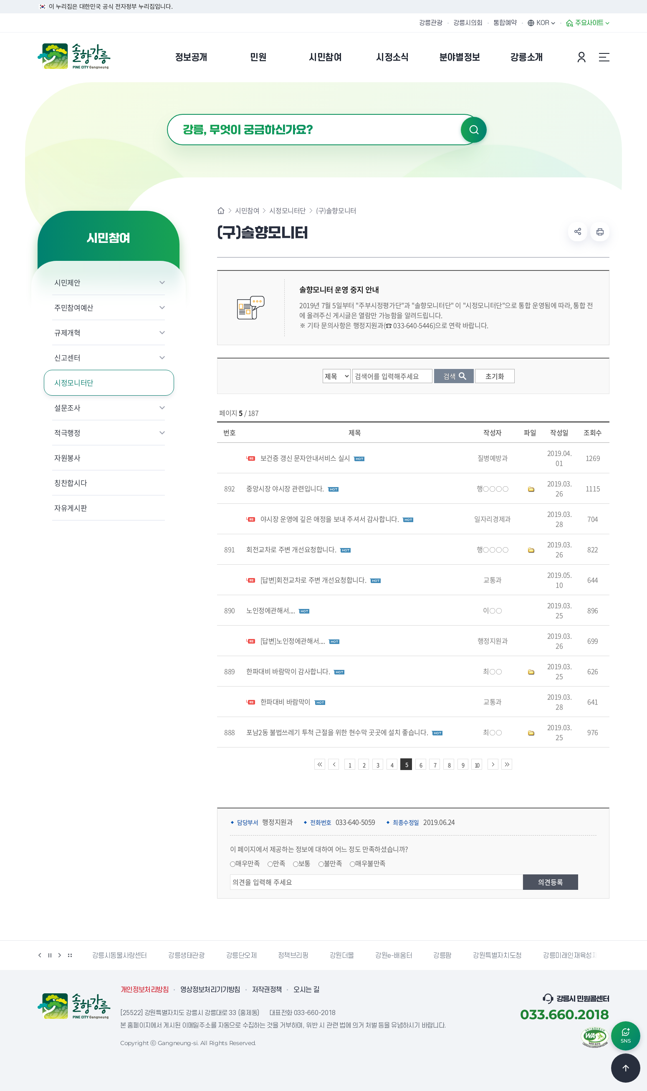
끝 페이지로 (506, 764)
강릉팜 (442, 956)
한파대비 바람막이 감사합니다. (288, 671)
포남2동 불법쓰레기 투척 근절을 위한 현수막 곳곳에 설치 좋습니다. (337, 732)
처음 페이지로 (319, 764)
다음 (59, 955)
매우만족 (247, 863)
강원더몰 (342, 956)
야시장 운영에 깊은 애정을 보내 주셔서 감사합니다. (329, 519)
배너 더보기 (69, 955)
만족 (279, 863)
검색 (474, 130)
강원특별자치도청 (497, 956)
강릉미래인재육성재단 (573, 956)
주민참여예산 (74, 307)
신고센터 (67, 357)
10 (477, 765)
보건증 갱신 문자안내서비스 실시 (305, 458)
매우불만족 (370, 863)
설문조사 (67, 407)
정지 (49, 955)
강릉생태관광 (186, 956)
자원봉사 (67, 457)
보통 (304, 863)
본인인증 (582, 57)
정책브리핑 (293, 956)
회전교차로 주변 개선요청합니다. (291, 549)
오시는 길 (306, 990)
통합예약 (505, 23)
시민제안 (67, 282)
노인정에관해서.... (270, 610)
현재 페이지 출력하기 (599, 231)
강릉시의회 (468, 23)
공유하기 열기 (577, 231)
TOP (625, 1068)
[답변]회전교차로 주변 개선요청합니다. (313, 580)
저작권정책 (267, 990)
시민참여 (247, 210)
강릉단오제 (241, 956)
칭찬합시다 (70, 482)
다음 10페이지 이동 (493, 764)
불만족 (333, 863)
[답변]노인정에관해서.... (292, 641)
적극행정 (67, 432)
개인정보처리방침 (145, 990)
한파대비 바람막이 (285, 702)
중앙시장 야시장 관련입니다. (285, 488)
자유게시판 (70, 508)
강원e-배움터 (393, 956)
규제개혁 (67, 332)
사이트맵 (604, 57)
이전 (39, 955)
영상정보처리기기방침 (210, 990)
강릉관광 (430, 23)
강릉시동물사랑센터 (119, 956)
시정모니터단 (74, 382)
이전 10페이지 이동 (333, 764)
